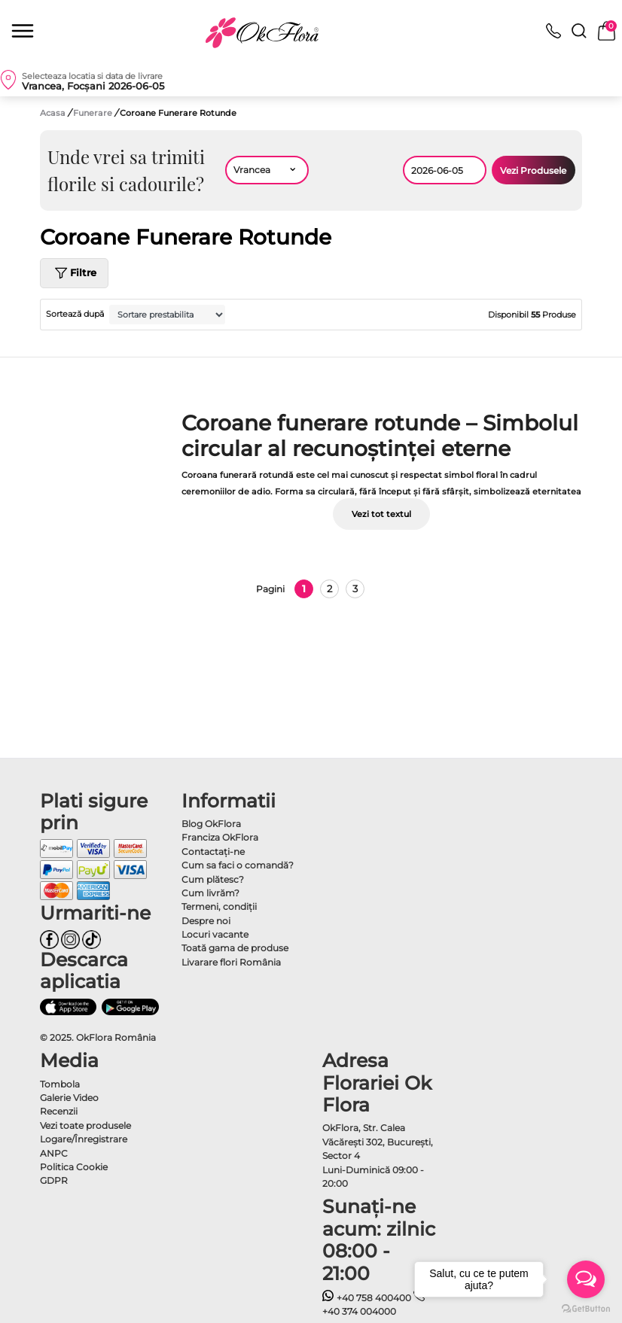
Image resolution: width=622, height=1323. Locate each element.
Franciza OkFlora (219, 837)
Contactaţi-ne (213, 851)
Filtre (74, 273)
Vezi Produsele (533, 170)
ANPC (54, 1153)
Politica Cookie (74, 1166)
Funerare (93, 113)
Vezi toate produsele (85, 1125)
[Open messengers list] (586, 1279)
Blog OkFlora (211, 823)
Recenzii (59, 1111)
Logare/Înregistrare (83, 1139)
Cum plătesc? (212, 879)
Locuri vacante (214, 934)
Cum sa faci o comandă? (237, 865)
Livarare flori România (231, 962)
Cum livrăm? (210, 893)
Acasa (53, 113)
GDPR (54, 1180)
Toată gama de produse (234, 947)
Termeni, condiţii (219, 906)
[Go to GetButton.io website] (586, 1307)
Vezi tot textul (381, 514)
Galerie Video (69, 1097)
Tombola (60, 1084)
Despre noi (205, 920)
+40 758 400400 (366, 1297)
